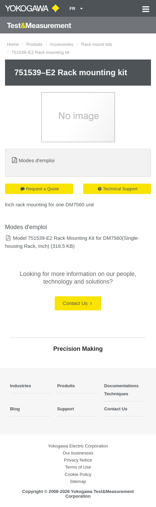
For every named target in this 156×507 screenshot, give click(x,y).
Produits (34, 44)
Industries (20, 385)
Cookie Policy (78, 474)
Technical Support (117, 188)
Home (13, 44)
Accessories (61, 44)
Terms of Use (78, 467)
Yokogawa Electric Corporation (78, 445)
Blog (15, 408)
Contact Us (77, 303)
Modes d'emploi (36, 160)
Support (65, 408)
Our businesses (78, 452)
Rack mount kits (96, 44)
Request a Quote (39, 188)
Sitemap (78, 481)
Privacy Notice (78, 460)
